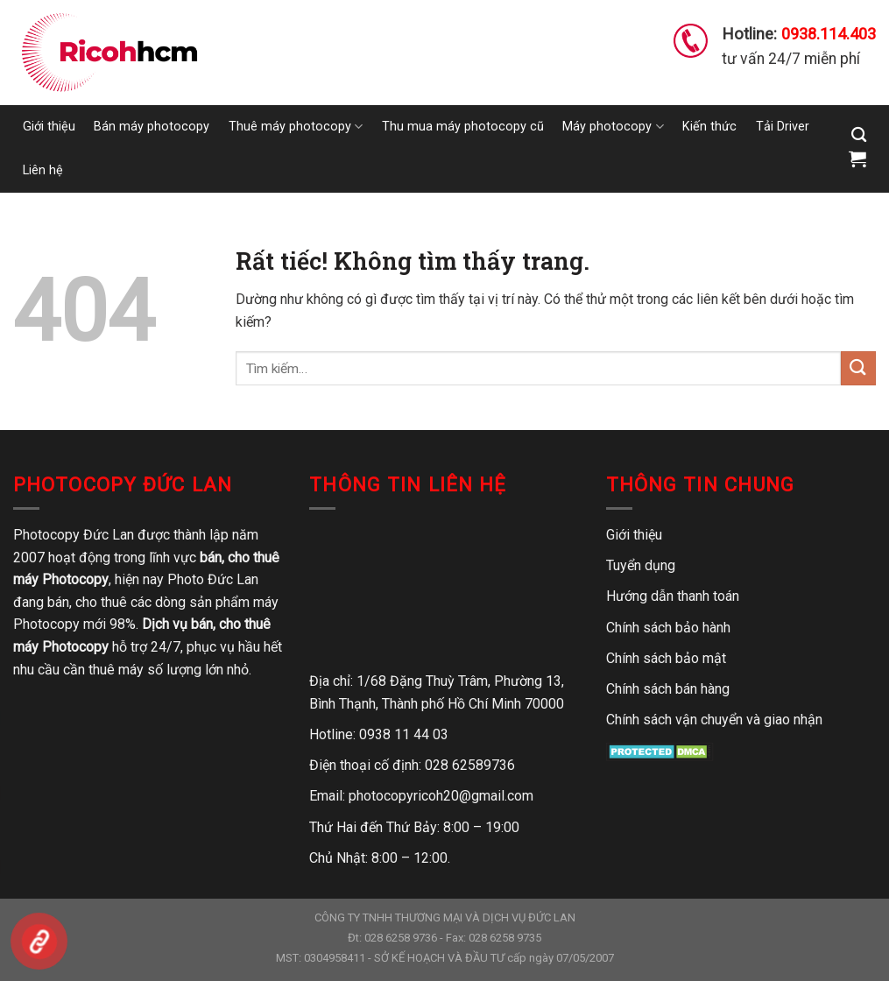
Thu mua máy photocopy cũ (463, 126)
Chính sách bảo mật (666, 658)
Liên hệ (43, 170)
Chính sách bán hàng (668, 689)
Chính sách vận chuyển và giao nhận (714, 719)
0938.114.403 (828, 34)
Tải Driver (782, 126)
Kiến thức (709, 126)
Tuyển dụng (640, 565)
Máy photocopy (612, 126)
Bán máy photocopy (151, 126)
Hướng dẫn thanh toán (672, 596)
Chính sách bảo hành (668, 627)
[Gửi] (858, 368)
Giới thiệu (49, 126)
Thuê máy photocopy (296, 126)
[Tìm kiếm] (859, 135)
